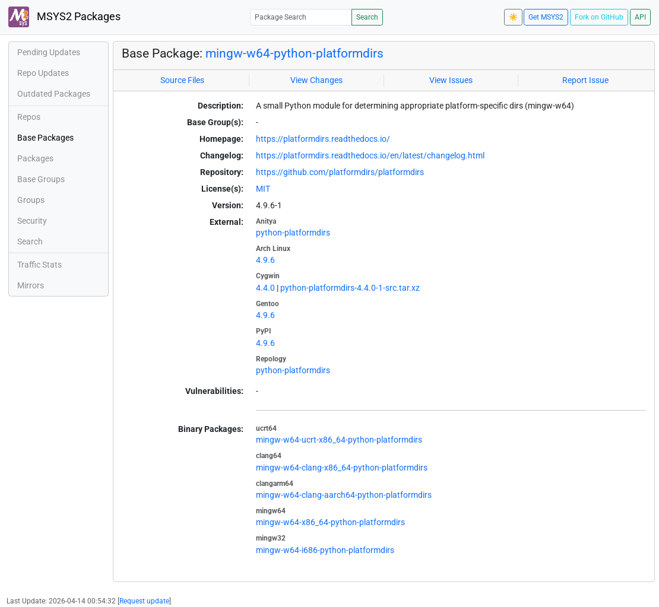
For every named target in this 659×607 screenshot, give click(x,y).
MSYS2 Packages (64, 17)
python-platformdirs (293, 232)
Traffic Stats (39, 264)
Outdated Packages (53, 93)
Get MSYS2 (545, 17)
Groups (31, 200)
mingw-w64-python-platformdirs (294, 53)
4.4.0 (265, 288)
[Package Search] (301, 17)
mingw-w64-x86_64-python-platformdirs (330, 522)
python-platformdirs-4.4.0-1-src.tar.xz (350, 288)
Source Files (182, 80)
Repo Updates (43, 73)
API (640, 17)
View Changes (316, 80)
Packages (35, 158)
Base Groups (41, 179)
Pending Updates (48, 52)
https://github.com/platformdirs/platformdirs (340, 172)
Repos (28, 117)
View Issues (451, 80)
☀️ (513, 17)
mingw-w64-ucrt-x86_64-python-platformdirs (339, 439)
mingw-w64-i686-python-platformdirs (325, 550)
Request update (144, 601)
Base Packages (45, 137)
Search (367, 17)
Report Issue (585, 80)
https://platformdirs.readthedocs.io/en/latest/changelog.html (370, 155)
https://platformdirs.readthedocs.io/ (323, 139)
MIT (263, 188)
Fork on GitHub (599, 17)
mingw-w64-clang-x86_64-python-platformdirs (341, 467)
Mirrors (30, 285)
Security (32, 220)
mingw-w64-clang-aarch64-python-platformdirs (344, 495)
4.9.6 (265, 260)
